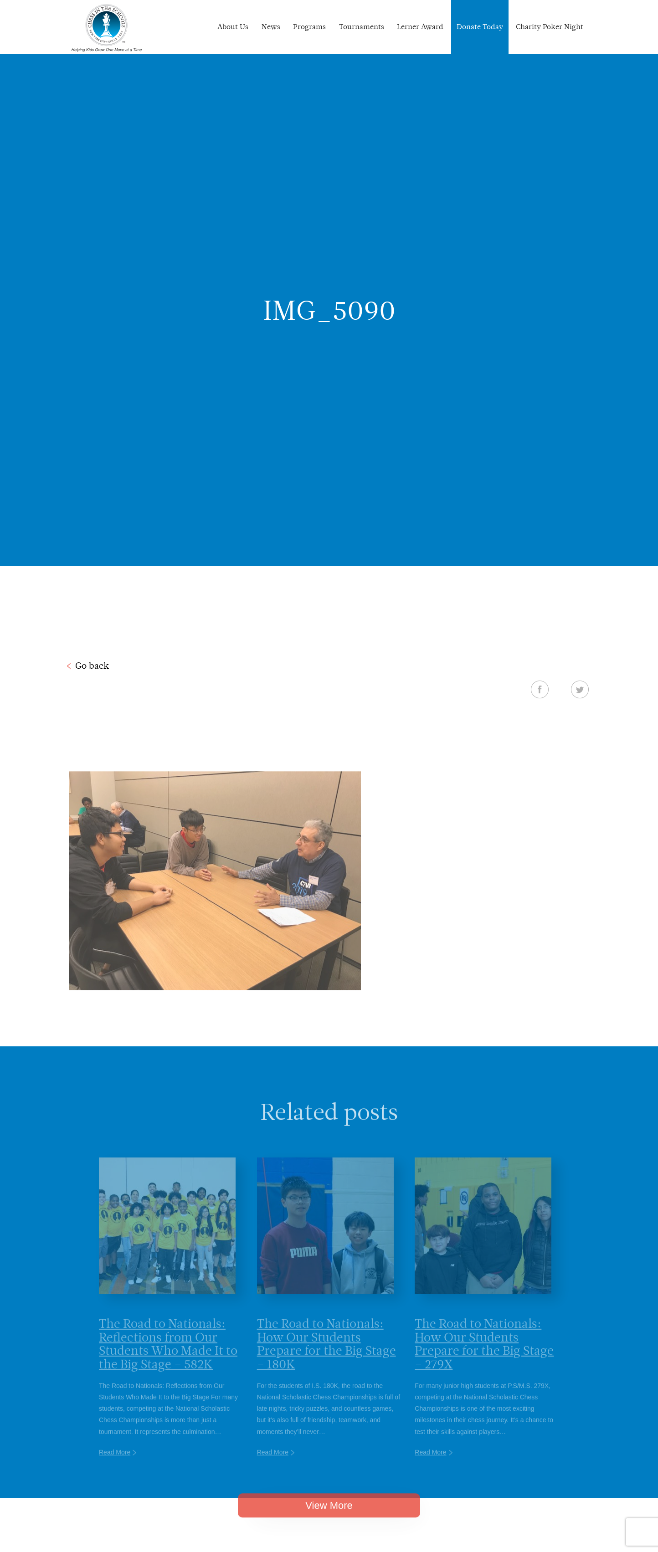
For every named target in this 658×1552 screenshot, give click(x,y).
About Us (232, 26)
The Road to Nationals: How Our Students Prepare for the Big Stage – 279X (484, 1356)
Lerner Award (420, 26)
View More (329, 1515)
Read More (114, 1464)
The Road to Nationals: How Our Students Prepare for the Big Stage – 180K (326, 1356)
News (271, 26)
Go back (92, 665)
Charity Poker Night (549, 26)
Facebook (540, 689)
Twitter (580, 689)
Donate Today (480, 26)
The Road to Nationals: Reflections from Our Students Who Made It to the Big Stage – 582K (168, 1356)
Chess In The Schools (106, 28)
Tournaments (361, 26)
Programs (309, 26)
